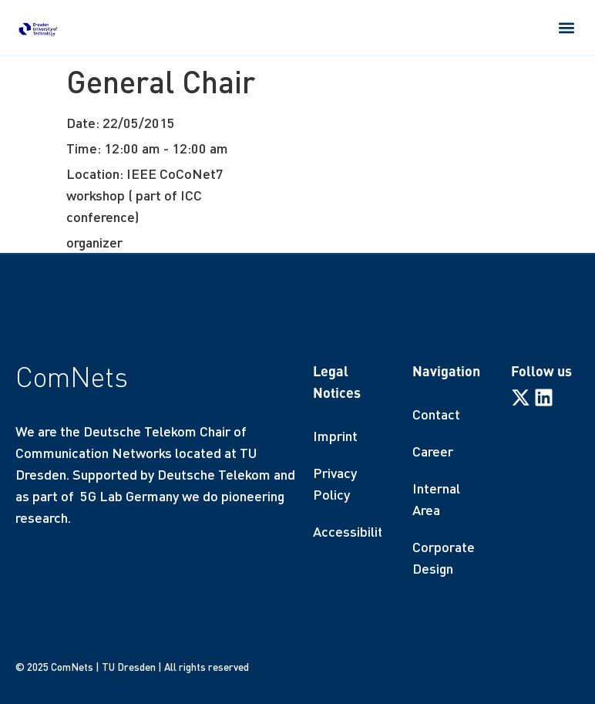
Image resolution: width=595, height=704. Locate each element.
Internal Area (436, 499)
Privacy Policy (335, 483)
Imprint (335, 435)
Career (432, 451)
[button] (567, 27)
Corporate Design (443, 557)
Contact (436, 414)
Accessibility (347, 531)
